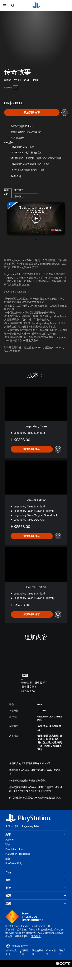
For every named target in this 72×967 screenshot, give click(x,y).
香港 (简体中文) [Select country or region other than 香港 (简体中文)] (19, 946)
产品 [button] (36, 872)
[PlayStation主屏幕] (36, 6)
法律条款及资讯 (11, 952)
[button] (36, 218)
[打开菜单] (4, 5)
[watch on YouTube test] (56, 229)
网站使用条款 (38, 952)
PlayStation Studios (15, 849)
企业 (7, 858)
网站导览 (62, 952)
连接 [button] (36, 903)
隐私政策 (25, 952)
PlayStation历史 (13, 863)
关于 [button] (36, 835)
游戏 (16, 826)
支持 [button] (36, 887)
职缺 (7, 844)
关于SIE (9, 839)
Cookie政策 (51, 952)
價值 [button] (36, 880)
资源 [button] (36, 895)
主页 (7, 826)
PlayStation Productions (17, 854)
